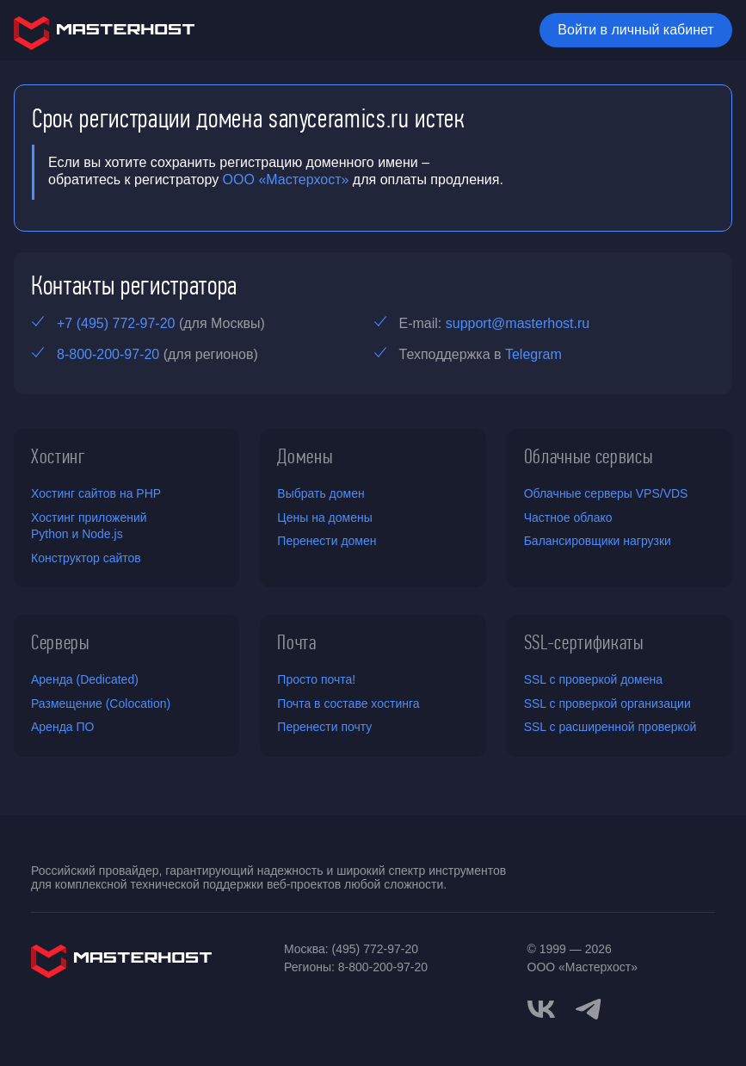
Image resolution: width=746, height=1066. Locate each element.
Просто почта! (316, 679)
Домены (305, 456)
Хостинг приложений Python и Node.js (89, 526)
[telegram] (588, 1007)
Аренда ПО (62, 727)
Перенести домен (326, 541)
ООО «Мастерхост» (286, 179)
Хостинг (58, 456)
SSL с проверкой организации (607, 703)
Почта (296, 642)
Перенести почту (324, 727)
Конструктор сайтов (86, 558)
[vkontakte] (541, 1009)
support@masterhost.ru (517, 323)
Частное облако (568, 517)
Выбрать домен (320, 493)
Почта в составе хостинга (348, 703)
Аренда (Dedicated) (85, 679)
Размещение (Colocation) (100, 703)
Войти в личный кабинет (635, 29)
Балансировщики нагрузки (597, 541)
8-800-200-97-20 (108, 354)
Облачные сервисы (589, 456)
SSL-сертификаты (584, 642)
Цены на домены (324, 517)
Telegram (533, 354)
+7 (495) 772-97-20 (116, 323)
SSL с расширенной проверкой (610, 727)
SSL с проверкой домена (593, 679)
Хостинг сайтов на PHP (96, 493)
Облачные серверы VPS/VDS (606, 493)
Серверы (60, 642)
